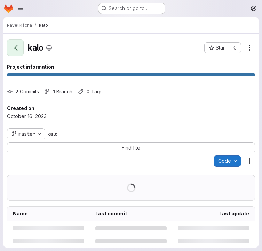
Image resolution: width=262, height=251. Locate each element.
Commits (23, 91)
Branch (58, 91)
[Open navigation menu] (20, 8)
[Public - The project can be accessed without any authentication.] (49, 48)
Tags (90, 91)
